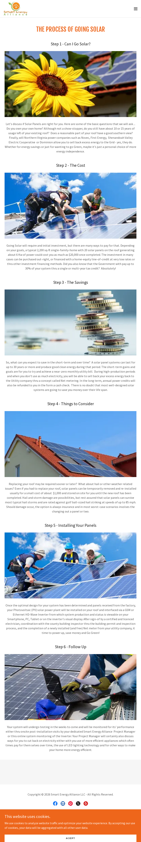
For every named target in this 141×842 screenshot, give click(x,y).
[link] (15, 9)
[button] (135, 9)
